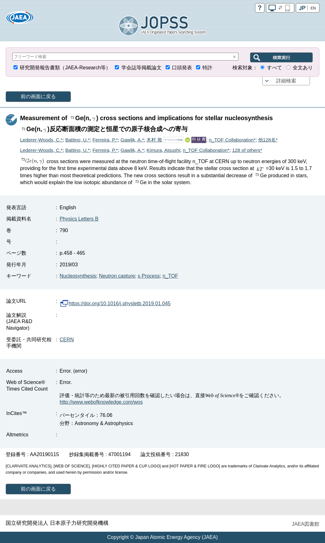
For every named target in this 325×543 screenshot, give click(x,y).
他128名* (268, 139)
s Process (149, 276)
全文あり (303, 67)
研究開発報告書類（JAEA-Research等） (65, 67)
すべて (274, 67)
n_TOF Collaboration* (232, 139)
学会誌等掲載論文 (141, 67)
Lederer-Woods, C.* (41, 139)
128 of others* (247, 150)
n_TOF (170, 276)
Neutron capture (117, 276)
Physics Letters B (79, 218)
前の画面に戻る (38, 96)
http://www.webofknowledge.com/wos (101, 402)
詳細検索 (286, 80)
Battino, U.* (77, 139)
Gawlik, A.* (132, 139)
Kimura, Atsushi (163, 150)
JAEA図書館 (305, 524)
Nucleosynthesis (78, 276)
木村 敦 (154, 139)
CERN (67, 339)
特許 (207, 67)
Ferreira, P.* (105, 139)
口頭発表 (182, 67)
